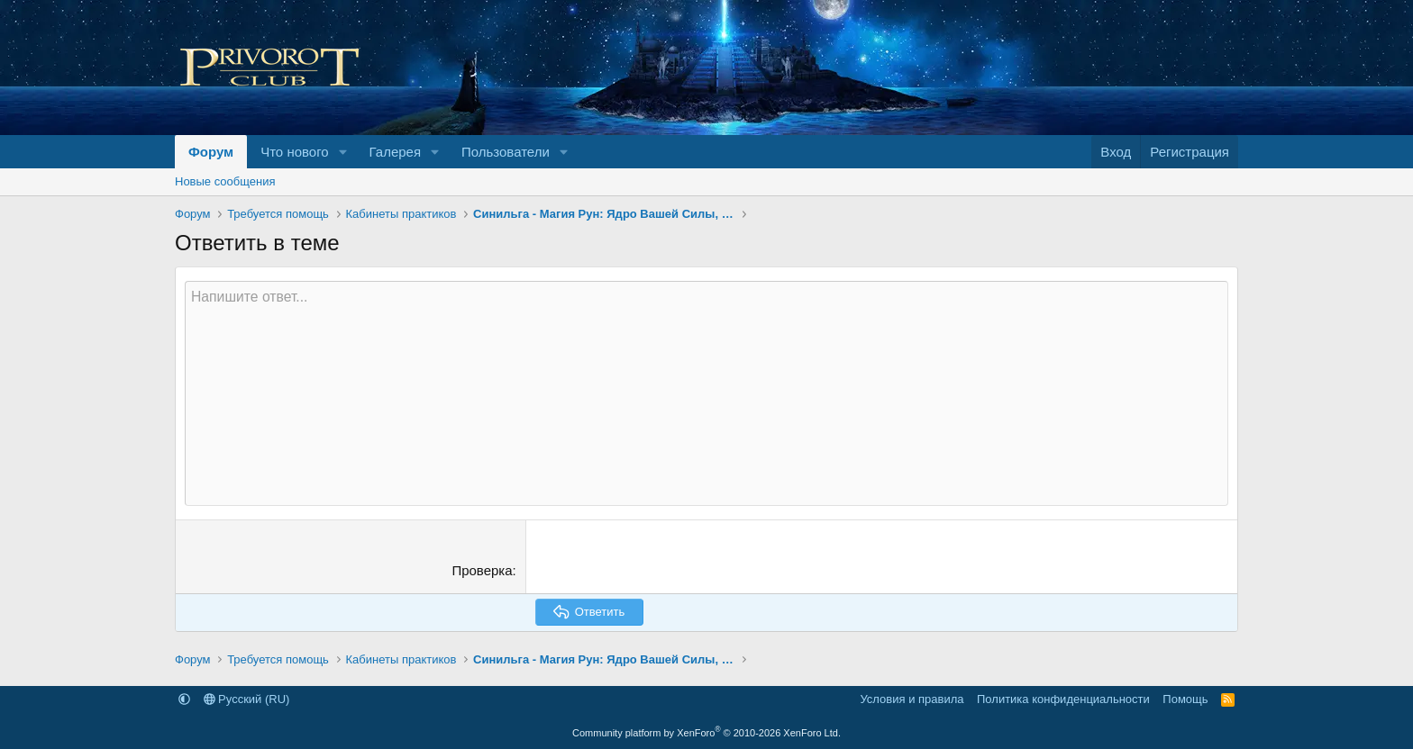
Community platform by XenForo (706, 732)
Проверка (481, 570)
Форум (210, 151)
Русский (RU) (247, 699)
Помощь (1185, 699)
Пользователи (505, 151)
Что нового (294, 151)
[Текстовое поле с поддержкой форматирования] (706, 393)
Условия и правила (911, 699)
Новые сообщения (225, 181)
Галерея (395, 151)
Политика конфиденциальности (1063, 699)
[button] (343, 151)
